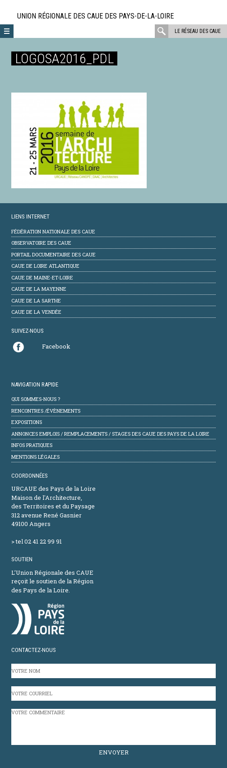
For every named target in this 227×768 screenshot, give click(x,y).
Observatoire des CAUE (41, 242)
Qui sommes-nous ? (35, 399)
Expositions (26, 422)
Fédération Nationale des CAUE (53, 231)
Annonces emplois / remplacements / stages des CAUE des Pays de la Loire (110, 433)
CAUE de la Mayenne (38, 288)
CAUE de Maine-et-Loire (42, 277)
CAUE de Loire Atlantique (45, 265)
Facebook (56, 346)
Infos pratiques (31, 445)
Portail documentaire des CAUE (53, 254)
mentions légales (35, 456)
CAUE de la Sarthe (36, 300)
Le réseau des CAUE (198, 31)
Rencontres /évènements (45, 410)
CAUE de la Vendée (36, 311)
